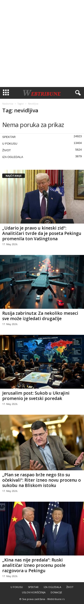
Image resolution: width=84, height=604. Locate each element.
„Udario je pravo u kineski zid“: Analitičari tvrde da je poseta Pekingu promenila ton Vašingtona (41, 233)
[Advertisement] (42, 43)
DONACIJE (56, 592)
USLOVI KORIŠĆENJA (33, 592)
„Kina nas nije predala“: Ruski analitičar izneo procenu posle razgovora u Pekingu (33, 565)
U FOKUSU (9, 143)
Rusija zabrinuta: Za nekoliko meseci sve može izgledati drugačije (40, 315)
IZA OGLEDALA (12, 157)
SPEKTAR (9, 137)
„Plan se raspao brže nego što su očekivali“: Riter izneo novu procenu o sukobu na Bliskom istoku (41, 480)
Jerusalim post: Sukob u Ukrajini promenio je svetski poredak (35, 395)
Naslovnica (7, 103)
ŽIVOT (6, 150)
